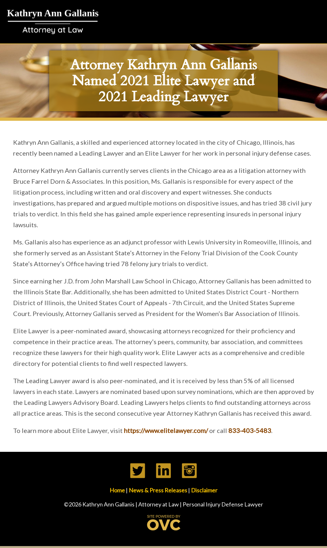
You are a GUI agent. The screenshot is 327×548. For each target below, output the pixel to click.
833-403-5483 (249, 430)
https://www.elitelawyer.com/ (166, 430)
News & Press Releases (158, 490)
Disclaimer (204, 490)
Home (117, 490)
